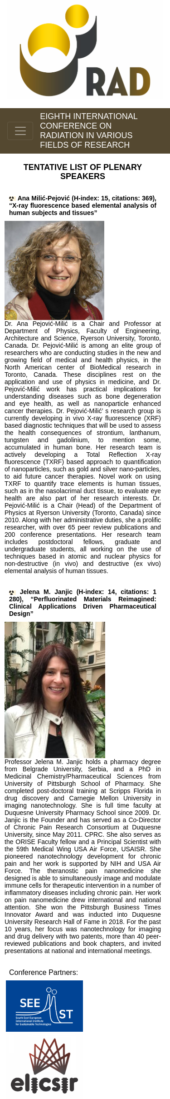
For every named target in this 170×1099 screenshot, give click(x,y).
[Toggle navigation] (20, 131)
